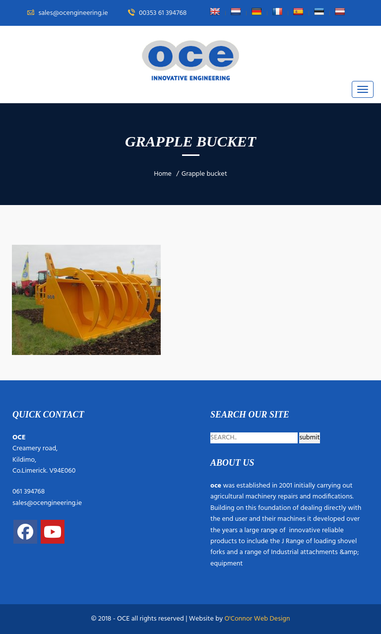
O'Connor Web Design (257, 619)
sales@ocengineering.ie (47, 503)
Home (163, 174)
